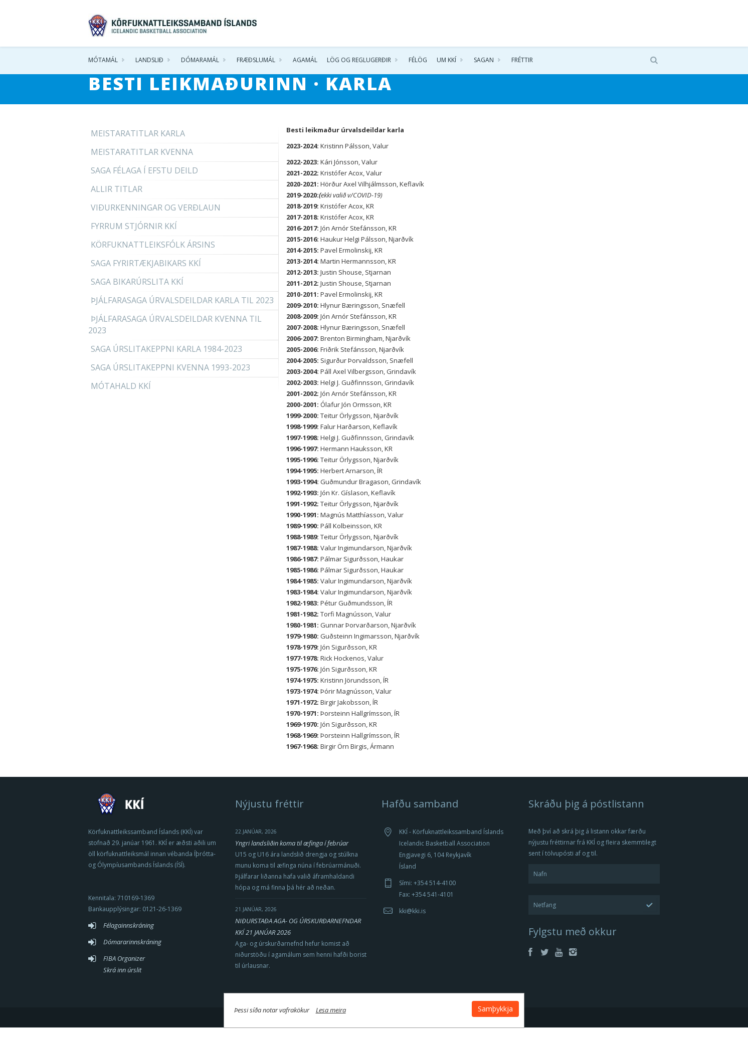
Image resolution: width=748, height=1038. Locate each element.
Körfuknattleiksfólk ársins (153, 255)
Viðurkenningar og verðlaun (156, 218)
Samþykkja (495, 1008)
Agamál (305, 60)
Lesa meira (331, 1009)
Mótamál (103, 60)
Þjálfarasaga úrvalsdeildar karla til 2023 (182, 310)
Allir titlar (116, 199)
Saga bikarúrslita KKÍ (137, 292)
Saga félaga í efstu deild (144, 180)
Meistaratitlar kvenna (142, 162)
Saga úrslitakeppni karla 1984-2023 (166, 359)
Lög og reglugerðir (359, 60)
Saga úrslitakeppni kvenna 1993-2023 (170, 377)
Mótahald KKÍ (121, 396)
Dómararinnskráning (132, 952)
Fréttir (522, 60)
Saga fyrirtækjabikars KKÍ (146, 273)
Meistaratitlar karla (138, 143)
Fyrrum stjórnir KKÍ (134, 236)
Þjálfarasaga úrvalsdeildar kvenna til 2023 (175, 335)
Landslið (149, 60)
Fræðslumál (256, 60)
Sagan (484, 60)
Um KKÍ (446, 60)
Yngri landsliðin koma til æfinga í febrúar (291, 853)
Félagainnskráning (128, 935)
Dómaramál (200, 60)
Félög (418, 60)
